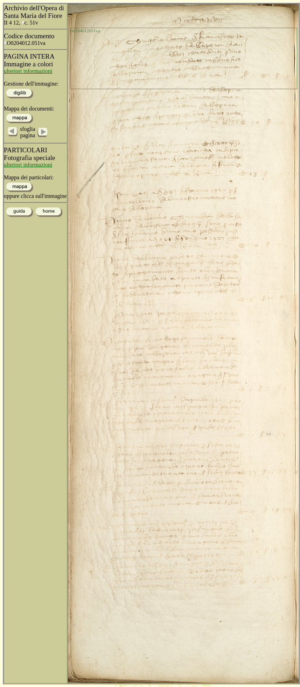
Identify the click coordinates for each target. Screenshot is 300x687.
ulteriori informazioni (28, 71)
